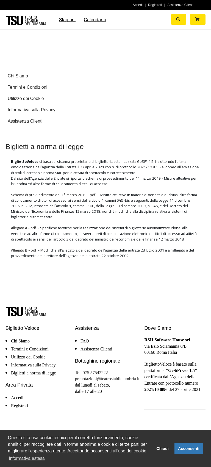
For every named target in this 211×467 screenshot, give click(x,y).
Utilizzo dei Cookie (26, 98)
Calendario (95, 20)
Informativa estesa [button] (27, 458)
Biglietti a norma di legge (33, 373)
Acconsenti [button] (188, 448)
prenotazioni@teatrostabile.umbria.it (107, 378)
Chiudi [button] (162, 448)
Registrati (155, 5)
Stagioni (67, 20)
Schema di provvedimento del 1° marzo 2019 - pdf (53, 195)
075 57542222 (95, 372)
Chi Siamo (18, 76)
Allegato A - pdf (23, 228)
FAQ (84, 341)
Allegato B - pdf (23, 250)
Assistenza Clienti (180, 5)
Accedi (138, 5)
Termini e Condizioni (27, 87)
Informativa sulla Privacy (31, 109)
